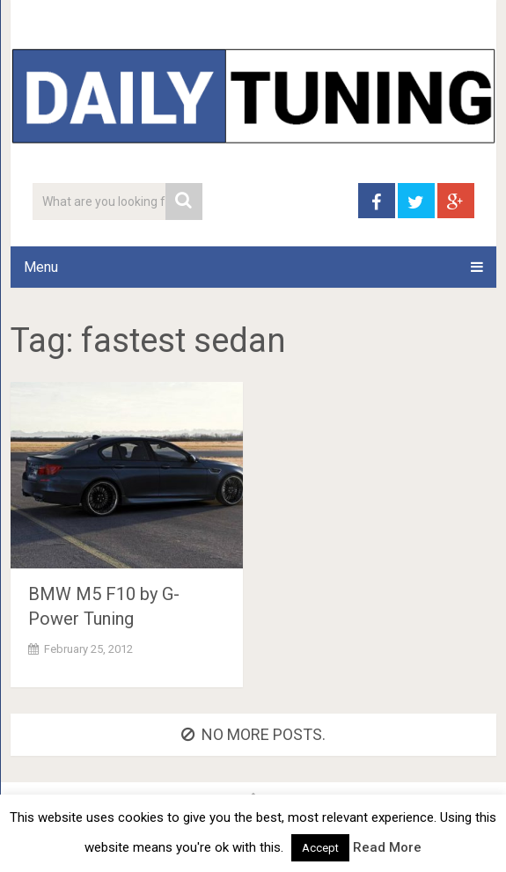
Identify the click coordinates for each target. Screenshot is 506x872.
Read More (387, 847)
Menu (41, 267)
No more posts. (253, 734)
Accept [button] (320, 847)
